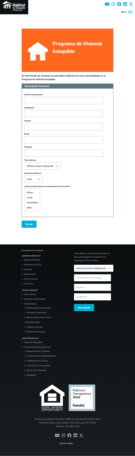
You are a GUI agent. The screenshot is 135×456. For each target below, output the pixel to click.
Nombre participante (33, 94)
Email (26, 134)
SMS (32, 207)
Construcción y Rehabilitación (41, 356)
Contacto (28, 283)
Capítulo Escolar (34, 327)
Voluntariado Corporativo (39, 308)
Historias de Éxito (33, 264)
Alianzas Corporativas (35, 299)
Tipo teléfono (30, 160)
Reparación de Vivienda (38, 351)
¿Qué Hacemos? (30, 338)
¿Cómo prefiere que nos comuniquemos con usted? (47, 186)
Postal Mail (32, 202)
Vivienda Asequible (33, 342)
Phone (32, 192)
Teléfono (28, 147)
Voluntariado (30, 303)
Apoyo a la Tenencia (36, 370)
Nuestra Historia (32, 259)
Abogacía (31, 375)
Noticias (28, 269)
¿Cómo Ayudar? (30, 290)
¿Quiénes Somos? (31, 255)
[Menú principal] (126, 12)
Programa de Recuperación (37, 347)
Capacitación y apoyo (37, 360)
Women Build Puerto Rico (38, 317)
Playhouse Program (35, 331)
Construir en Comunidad (38, 365)
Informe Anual (31, 279)
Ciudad (27, 121)
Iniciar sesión (66, 443)
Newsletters (30, 274)
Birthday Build (33, 322)
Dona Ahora (30, 294)
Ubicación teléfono (32, 173)
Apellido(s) (29, 107)
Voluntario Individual (36, 312)
